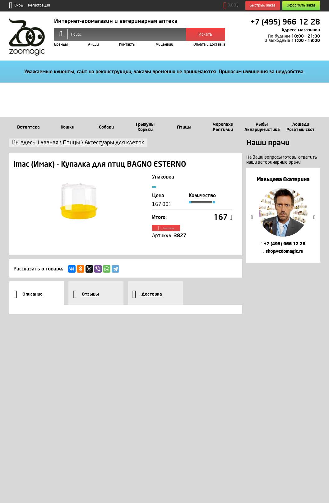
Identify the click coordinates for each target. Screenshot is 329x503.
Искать (205, 34)
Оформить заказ (301, 5)
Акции (93, 45)
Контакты (127, 45)
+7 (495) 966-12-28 (285, 22)
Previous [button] (251, 217)
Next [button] (314, 217)
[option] (283, 215)
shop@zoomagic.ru (283, 251)
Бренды (61, 45)
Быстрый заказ (263, 5)
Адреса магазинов (300, 30)
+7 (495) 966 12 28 (283, 244)
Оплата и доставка (209, 45)
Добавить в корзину (192, 235)
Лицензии (164, 45)
